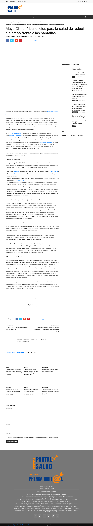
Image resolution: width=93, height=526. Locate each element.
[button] (85, 17)
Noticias (9, 17)
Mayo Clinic (8, 24)
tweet (35, 40)
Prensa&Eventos (71, 525)
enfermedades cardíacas (16, 174)
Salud (19, 24)
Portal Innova (56, 525)
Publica (41, 17)
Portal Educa (63, 525)
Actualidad (24, 24)
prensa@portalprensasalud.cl (49, 491)
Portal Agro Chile (47, 525)
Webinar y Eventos (17, 17)
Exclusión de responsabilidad (24, 525)
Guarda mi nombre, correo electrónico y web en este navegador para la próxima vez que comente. (32, 437)
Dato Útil (29, 24)
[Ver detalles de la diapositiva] (32, 95)
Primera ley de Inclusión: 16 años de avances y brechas (79, 96)
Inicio (7, 22)
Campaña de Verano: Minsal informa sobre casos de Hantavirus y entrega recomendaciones (79, 120)
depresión (43, 142)
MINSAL (26, 387)
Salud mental (45, 24)
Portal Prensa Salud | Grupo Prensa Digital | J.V (18, 36)
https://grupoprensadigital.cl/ (23, 341)
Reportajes (14, 24)
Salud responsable (52, 24)
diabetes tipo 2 (53, 171)
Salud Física (39, 24)
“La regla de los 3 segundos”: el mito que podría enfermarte (17, 328)
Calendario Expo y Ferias (31, 17)
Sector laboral (60, 24)
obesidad (16, 171)
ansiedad (49, 142)
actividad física (20, 180)
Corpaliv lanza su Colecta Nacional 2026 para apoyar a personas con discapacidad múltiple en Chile (79, 84)
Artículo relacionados (15, 353)
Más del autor (31, 353)
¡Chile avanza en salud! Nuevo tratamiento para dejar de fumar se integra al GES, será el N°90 (46, 329)
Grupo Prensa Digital (11, 525)
